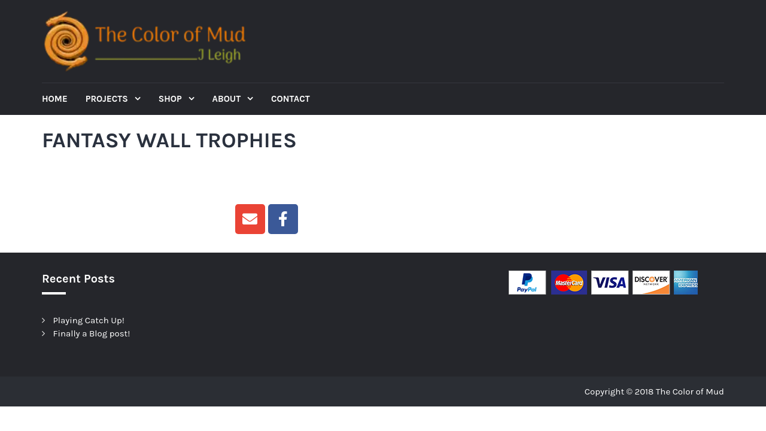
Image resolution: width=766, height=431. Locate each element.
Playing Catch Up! (88, 320)
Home (55, 98)
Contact (290, 98)
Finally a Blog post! (91, 333)
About (227, 98)
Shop (171, 98)
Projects (108, 98)
